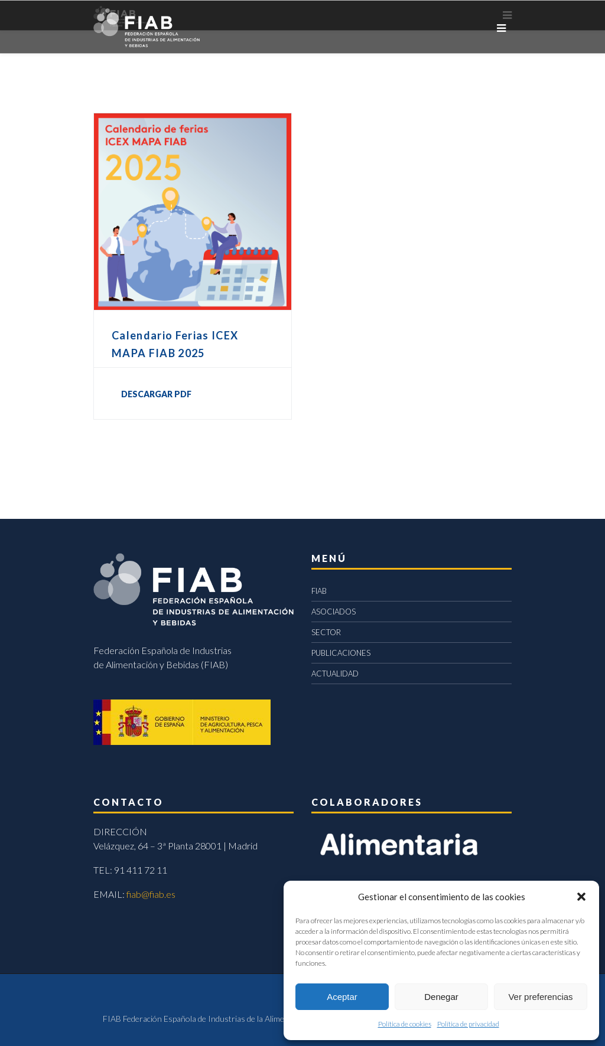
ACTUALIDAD (335, 673)
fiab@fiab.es (150, 894)
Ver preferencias (540, 997)
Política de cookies (404, 1023)
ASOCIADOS (333, 611)
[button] (581, 897)
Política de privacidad (468, 1023)
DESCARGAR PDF (156, 394)
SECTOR (326, 632)
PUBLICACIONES (340, 653)
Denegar (441, 997)
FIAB (319, 591)
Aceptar (342, 997)
